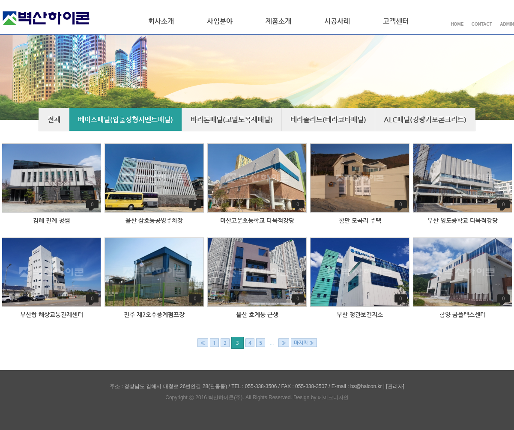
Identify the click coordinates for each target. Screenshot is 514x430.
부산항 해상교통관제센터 (51, 314)
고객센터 (396, 21)
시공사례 (337, 21)
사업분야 (220, 21)
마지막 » (304, 343)
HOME (457, 24)
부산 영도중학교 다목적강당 (462, 220)
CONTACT (482, 24)
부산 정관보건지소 (360, 314)
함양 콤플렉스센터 (462, 314)
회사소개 (161, 21)
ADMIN (507, 24)
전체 (54, 120)
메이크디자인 (333, 397)
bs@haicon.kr (366, 386)
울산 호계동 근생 (257, 314)
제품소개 (278, 21)
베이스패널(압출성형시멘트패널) (125, 120)
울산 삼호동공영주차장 (154, 220)
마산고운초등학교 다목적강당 (257, 220)
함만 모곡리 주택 (360, 220)
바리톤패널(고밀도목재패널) (232, 120)
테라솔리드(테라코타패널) (328, 120)
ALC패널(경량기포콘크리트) (425, 120)
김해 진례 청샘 (51, 220)
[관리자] (395, 386)
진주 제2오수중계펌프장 (154, 314)
